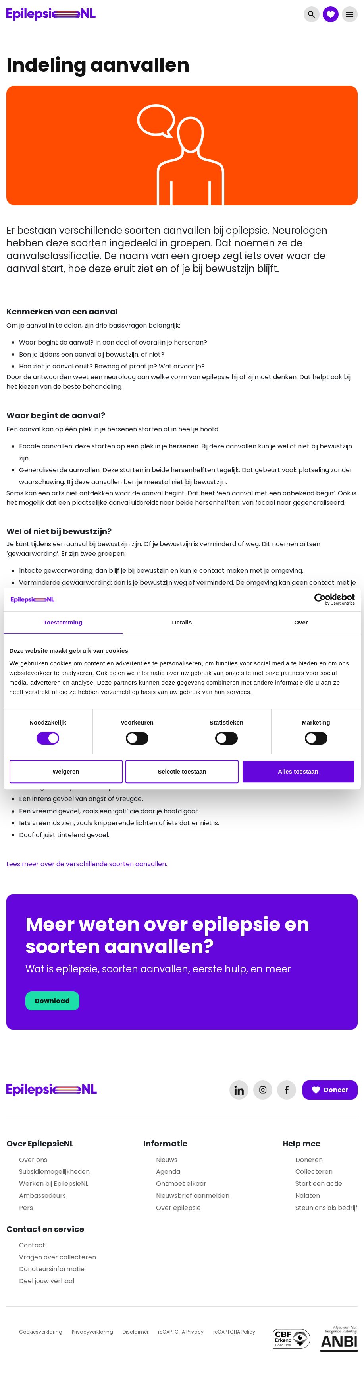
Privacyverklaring (92, 1332)
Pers (26, 1207)
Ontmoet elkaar (181, 1183)
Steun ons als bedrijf (326, 1207)
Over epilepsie (178, 1207)
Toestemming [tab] (63, 622)
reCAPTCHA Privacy (181, 1332)
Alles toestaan (298, 771)
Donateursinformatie (52, 1269)
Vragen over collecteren (57, 1257)
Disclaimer (135, 1332)
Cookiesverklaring (40, 1332)
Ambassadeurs (42, 1195)
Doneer (330, 1090)
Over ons (33, 1159)
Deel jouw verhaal (46, 1281)
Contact (32, 1245)
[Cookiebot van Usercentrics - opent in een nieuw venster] (320, 599)
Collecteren (314, 1171)
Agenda (168, 1171)
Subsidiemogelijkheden (54, 1171)
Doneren (309, 1159)
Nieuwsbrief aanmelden (192, 1195)
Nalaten (307, 1195)
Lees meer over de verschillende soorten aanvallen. (86, 864)
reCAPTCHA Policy (234, 1332)
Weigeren (65, 771)
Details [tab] (182, 622)
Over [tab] (301, 622)
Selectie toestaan (182, 771)
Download (52, 1000)
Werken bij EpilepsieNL (53, 1183)
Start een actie (318, 1183)
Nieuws (166, 1159)
